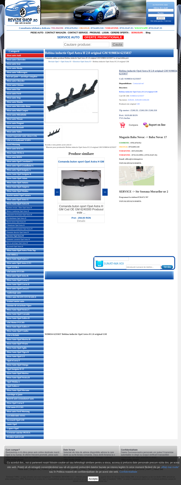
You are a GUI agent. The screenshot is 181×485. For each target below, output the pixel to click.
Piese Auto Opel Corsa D (18, 284)
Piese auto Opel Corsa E (18, 288)
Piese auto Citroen (15, 85)
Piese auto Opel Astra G (18, 199)
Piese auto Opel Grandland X (20, 165)
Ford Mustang (13, 144)
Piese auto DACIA (15, 148)
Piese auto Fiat (13, 89)
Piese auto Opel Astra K (18, 276)
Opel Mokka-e (13, 382)
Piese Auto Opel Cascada (18, 314)
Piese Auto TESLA (15, 153)
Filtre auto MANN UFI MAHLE (21, 297)
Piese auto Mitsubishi (16, 115)
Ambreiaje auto (14, 293)
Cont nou (167, 21)
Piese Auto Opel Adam (17, 178)
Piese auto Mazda (15, 102)
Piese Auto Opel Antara (17, 182)
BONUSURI (137, 32)
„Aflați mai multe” (170, 467)
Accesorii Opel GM (15, 420)
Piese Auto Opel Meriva (17, 373)
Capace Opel (13, 428)
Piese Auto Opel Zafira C (18, 327)
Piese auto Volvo (14, 132)
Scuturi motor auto (15, 301)
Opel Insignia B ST (15, 369)
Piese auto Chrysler (16, 81)
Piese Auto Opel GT (16, 356)
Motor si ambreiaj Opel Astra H (18, 211)
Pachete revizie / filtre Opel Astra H (19, 208)
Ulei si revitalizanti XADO (19, 140)
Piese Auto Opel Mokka (17, 191)
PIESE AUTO (37, 32)
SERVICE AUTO (68, 37)
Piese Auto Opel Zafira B (18, 318)
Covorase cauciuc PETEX (18, 432)
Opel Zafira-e (13, 386)
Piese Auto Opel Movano (18, 390)
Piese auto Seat (14, 64)
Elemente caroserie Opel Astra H (18, 239)
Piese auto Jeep (14, 98)
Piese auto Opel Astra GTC (19, 263)
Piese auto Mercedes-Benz (18, 106)
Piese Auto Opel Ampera (18, 187)
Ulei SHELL (12, 254)
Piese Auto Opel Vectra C (18, 310)
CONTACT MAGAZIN (55, 32)
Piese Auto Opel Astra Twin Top (21, 250)
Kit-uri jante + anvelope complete (22, 76)
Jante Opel (12, 424)
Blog (147, 32)
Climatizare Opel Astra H (16, 225)
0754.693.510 (97, 28)
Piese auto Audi (14, 55)
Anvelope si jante (14, 394)
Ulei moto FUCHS (15, 407)
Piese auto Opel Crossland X (20, 161)
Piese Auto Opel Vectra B (18, 377)
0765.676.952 (71, 28)
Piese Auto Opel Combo (17, 331)
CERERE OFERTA (119, 32)
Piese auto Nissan (15, 119)
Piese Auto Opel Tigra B (18, 352)
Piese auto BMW (14, 157)
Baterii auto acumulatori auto (20, 399)
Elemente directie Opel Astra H (18, 232)
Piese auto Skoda (14, 68)
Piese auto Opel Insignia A (19, 170)
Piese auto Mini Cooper (17, 110)
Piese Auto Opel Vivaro (17, 343)
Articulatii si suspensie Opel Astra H (19, 229)
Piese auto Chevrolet (16, 59)
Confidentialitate (128, 471)
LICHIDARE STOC (16, 416)
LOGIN (105, 32)
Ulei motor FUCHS (15, 271)
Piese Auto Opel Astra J (17, 259)
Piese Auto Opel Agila (17, 348)
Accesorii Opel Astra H (15, 246)
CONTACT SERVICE (78, 32)
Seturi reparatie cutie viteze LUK (22, 136)
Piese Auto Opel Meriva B (18, 339)
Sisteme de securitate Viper (19, 305)
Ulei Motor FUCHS (16, 322)
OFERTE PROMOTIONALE (103, 37)
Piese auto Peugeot (15, 123)
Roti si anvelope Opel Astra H (17, 243)
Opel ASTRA (13, 267)
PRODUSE (95, 32)
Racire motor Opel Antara (19, 195)
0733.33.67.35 (126, 28)
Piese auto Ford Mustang (18, 411)
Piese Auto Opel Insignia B (19, 174)
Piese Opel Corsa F (15, 403)
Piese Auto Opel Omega (17, 365)
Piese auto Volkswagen (17, 72)
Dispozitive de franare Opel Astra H (19, 215)
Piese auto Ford (14, 93)
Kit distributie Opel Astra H (16, 218)
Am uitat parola (156, 21)
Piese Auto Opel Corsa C (18, 280)
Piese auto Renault (15, 127)
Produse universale (15, 437)
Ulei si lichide (13, 335)
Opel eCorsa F (13, 360)
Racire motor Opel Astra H (16, 222)
